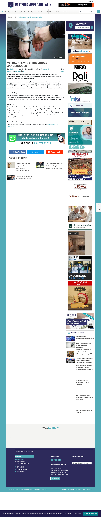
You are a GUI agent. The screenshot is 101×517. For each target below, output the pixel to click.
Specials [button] (40, 11)
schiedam (18, 71)
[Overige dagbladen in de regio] (82, 488)
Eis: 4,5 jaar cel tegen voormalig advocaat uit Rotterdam (82, 407)
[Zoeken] (99, 11)
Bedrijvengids (18, 11)
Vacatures (58, 11)
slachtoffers (10, 71)
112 (5, 11)
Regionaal (33, 11)
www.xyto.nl (20, 497)
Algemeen (10, 11)
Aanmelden (55, 503)
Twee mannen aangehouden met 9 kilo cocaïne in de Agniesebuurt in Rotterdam (84, 377)
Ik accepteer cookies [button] (90, 513)
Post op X (36, 152)
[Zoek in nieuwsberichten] (88, 11)
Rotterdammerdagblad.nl (34, 4)
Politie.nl (61, 71)
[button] (8, 463)
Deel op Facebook (17, 152)
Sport (46, 11)
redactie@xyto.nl (22, 494)
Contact (65, 11)
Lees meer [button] (77, 513)
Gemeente (26, 11)
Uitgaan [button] (51, 11)
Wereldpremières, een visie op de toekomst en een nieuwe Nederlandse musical (84, 392)
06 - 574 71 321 (42, 143)
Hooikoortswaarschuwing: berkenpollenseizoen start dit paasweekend (84, 422)
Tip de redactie (54, 152)
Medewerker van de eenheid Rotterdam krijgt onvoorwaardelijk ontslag (54, 166)
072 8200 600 (21, 492)
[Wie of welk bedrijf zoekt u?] (82, 27)
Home (10, 17)
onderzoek (46, 69)
